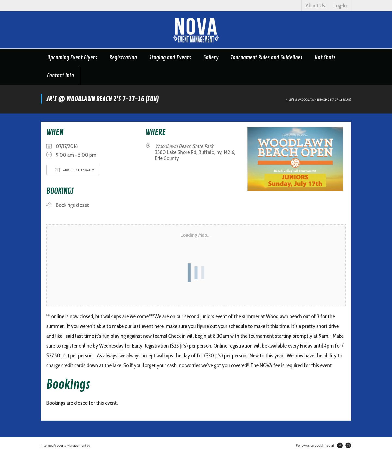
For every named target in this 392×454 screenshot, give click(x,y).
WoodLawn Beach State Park (184, 146)
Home (279, 99)
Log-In (340, 5)
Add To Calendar (73, 169)
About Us (315, 5)
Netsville (97, 445)
